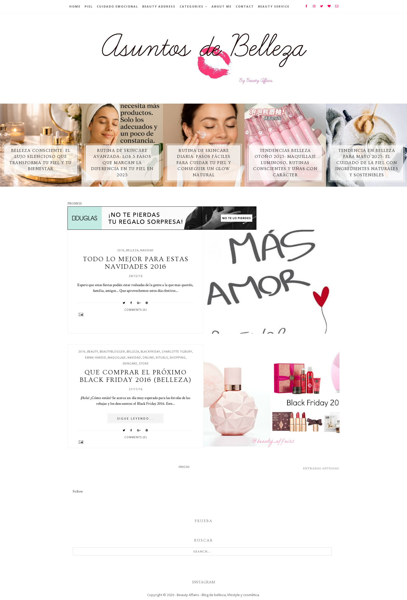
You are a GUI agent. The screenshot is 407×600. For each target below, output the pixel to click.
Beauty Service (273, 6)
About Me (222, 6)
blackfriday (150, 351)
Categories (192, 6)
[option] (41, 145)
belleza (132, 250)
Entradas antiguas (321, 468)
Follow (78, 491)
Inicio (184, 467)
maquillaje (117, 357)
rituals (162, 357)
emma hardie (95, 357)
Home (74, 6)
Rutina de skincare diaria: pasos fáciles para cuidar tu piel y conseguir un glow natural (204, 162)
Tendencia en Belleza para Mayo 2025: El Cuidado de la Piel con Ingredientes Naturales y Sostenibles (366, 162)
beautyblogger (112, 351)
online (148, 357)
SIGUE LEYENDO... (135, 418)
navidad (147, 250)
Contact (245, 6)
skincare (130, 363)
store (144, 363)
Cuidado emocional (117, 6)
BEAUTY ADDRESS (158, 6)
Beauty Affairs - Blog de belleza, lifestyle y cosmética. (218, 594)
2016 (121, 250)
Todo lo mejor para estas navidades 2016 (135, 263)
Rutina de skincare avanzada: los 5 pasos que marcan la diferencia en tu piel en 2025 (122, 162)
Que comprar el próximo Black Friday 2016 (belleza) (136, 376)
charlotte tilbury (177, 351)
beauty (92, 351)
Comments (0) (135, 310)
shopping (177, 357)
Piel (89, 6)
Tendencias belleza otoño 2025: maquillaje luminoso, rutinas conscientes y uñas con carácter (285, 162)
